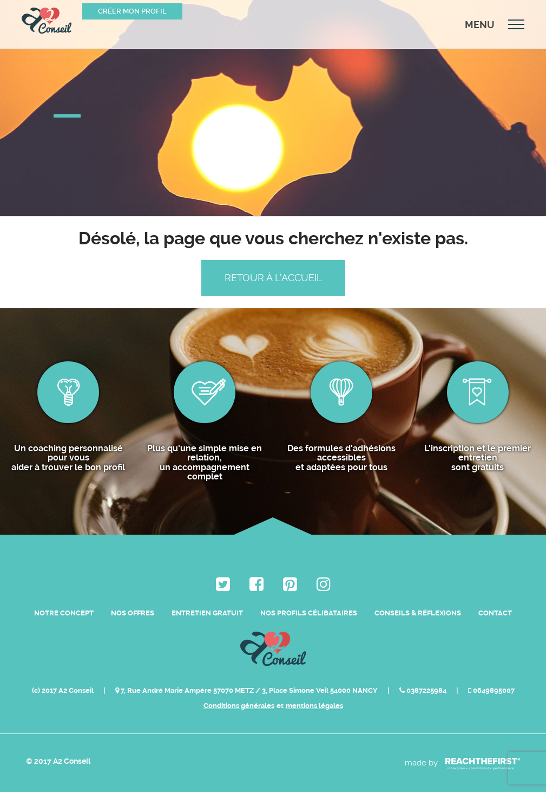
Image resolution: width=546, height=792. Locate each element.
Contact (495, 613)
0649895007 (491, 690)
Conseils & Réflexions (417, 613)
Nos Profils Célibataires (308, 613)
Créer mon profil (132, 11)
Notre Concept (64, 613)
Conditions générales (238, 706)
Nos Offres (132, 613)
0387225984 (423, 690)
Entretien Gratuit (207, 613)
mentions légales (314, 706)
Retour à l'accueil (273, 277)
